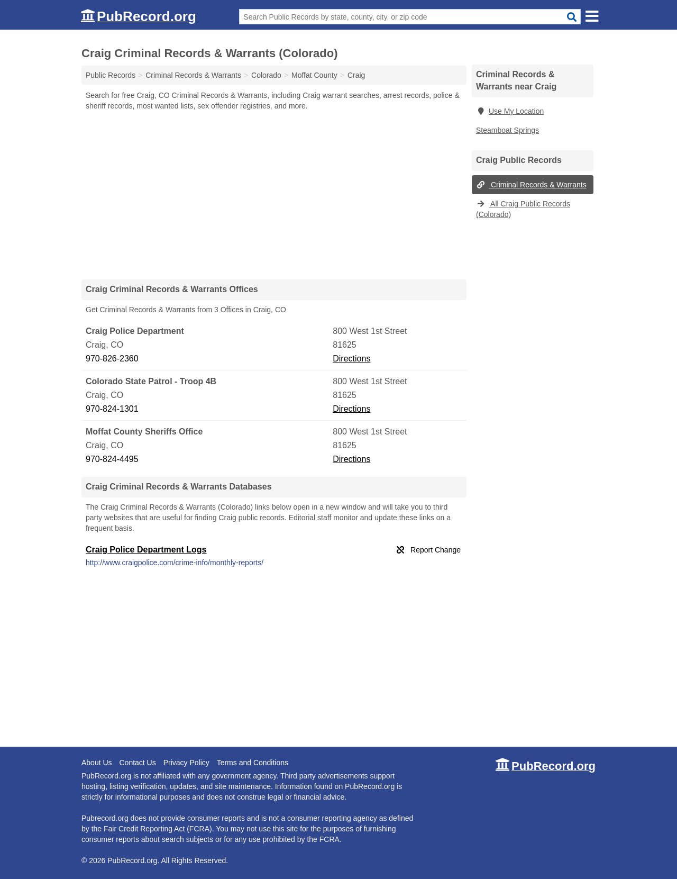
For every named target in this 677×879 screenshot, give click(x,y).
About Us (96, 762)
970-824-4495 (112, 459)
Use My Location (510, 111)
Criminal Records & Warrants (531, 184)
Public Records (110, 75)
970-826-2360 (112, 358)
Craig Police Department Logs (146, 549)
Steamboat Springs (507, 130)
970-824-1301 (112, 408)
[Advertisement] (273, 195)
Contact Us (137, 762)
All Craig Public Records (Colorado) (523, 209)
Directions (351, 358)
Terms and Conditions (252, 762)
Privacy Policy (186, 762)
